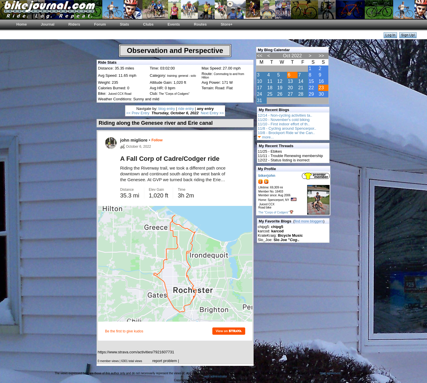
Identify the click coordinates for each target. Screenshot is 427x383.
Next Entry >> (212, 113)
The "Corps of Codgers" (273, 212)
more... (266, 137)
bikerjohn (266, 175)
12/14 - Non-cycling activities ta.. (285, 115)
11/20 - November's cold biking (283, 119)
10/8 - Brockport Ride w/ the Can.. (286, 133)
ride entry (186, 108)
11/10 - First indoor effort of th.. (283, 124)
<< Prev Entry (137, 113)
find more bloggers (308, 221)
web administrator (215, 376)
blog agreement (330, 373)
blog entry (167, 108)
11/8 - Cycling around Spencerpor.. (287, 128)
